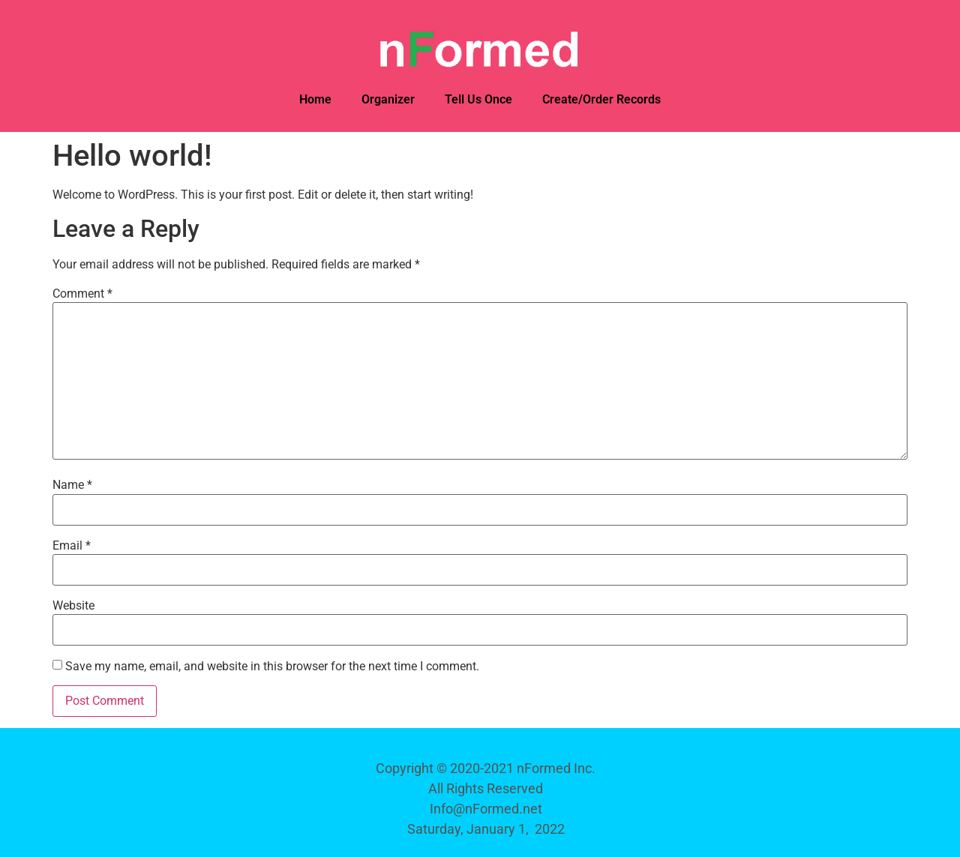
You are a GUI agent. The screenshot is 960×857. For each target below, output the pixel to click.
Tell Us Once (478, 99)
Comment (82, 294)
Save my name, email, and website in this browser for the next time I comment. (272, 667)
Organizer (388, 99)
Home (315, 99)
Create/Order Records (601, 99)
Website (73, 606)
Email (71, 546)
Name (72, 485)
